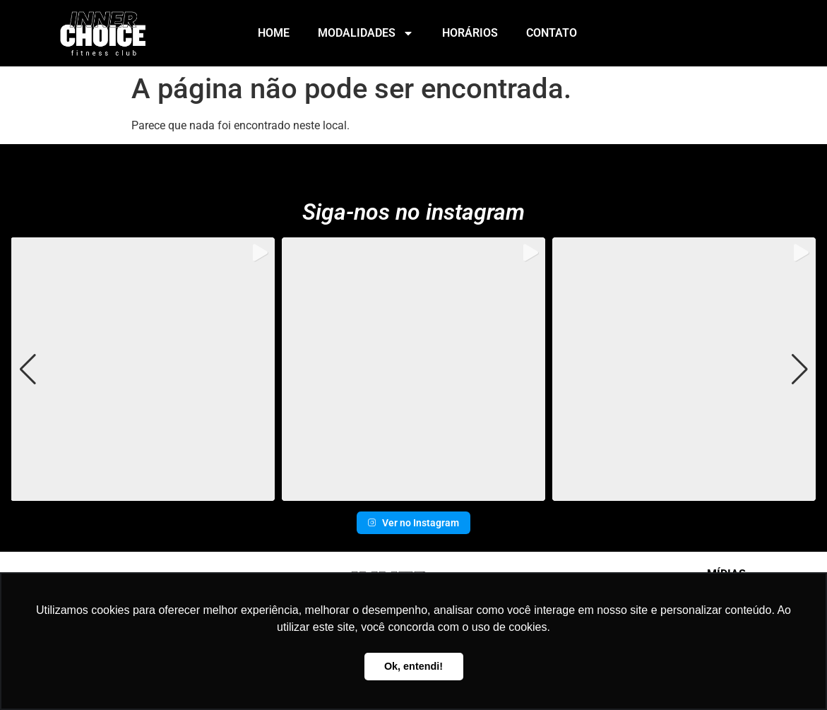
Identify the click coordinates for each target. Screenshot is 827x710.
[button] (414, 491)
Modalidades (366, 33)
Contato (551, 33)
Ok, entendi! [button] (413, 666)
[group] (142, 369)
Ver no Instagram (413, 522)
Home (274, 33)
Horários (470, 33)
